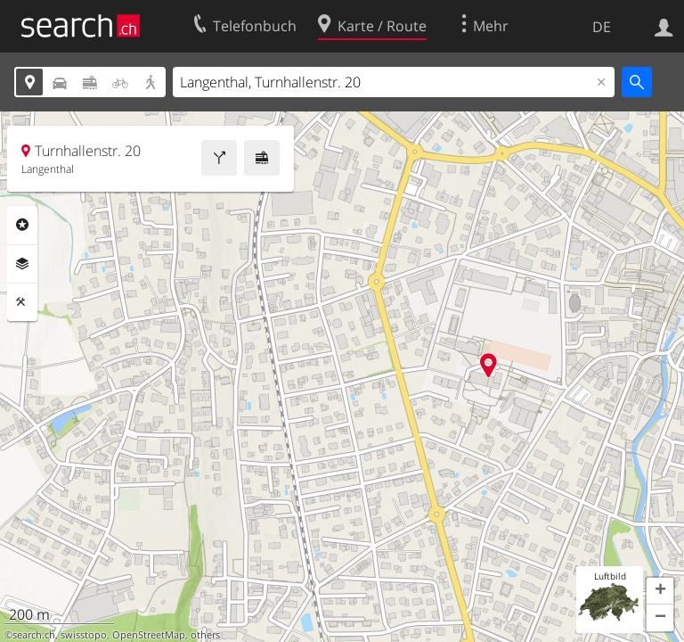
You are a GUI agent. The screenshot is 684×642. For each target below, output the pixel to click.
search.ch (33, 635)
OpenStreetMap (148, 635)
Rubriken (22, 224)
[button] (660, 591)
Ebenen (22, 264)
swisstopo (84, 635)
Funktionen (22, 302)
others (205, 635)
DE (601, 27)
